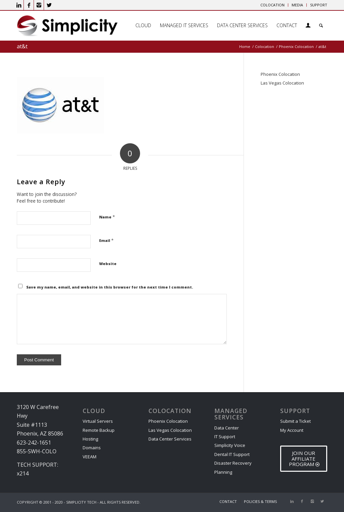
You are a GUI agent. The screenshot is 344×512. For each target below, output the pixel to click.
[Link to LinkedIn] (19, 5)
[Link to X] (49, 5)
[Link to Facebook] (29, 5)
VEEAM (89, 457)
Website (108, 263)
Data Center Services (169, 439)
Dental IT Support (232, 454)
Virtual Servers (98, 421)
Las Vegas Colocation (282, 83)
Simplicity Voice (229, 445)
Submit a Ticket (295, 421)
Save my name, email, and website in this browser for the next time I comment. (109, 287)
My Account (291, 430)
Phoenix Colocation (280, 74)
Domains (92, 448)
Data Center (226, 428)
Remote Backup (99, 430)
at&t (22, 46)
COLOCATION (272, 4)
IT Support (224, 436)
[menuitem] (272, 5)
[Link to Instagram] (39, 5)
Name (107, 217)
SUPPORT (318, 4)
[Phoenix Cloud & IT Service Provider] (67, 28)
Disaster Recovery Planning (233, 467)
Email (106, 240)
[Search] (321, 25)
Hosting (90, 439)
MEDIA (297, 4)
